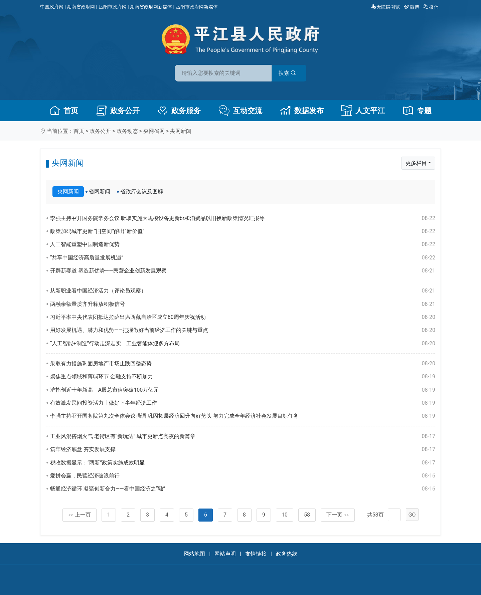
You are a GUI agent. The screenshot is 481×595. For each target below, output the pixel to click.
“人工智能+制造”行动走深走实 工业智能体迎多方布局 (242, 344)
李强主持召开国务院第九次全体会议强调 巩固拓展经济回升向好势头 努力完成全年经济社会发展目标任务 (242, 416)
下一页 (337, 515)
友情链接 (256, 554)
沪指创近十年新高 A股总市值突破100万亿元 (242, 390)
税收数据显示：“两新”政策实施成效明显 (242, 463)
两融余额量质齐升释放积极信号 (242, 304)
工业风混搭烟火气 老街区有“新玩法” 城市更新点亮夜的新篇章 (242, 436)
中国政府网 (51, 6)
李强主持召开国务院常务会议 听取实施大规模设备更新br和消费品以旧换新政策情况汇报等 (242, 218)
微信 (431, 7)
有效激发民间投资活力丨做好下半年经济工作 (242, 403)
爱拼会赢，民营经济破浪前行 (242, 476)
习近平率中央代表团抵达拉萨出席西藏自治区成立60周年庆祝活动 (242, 317)
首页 (63, 111)
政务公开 (118, 111)
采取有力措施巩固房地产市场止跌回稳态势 (242, 364)
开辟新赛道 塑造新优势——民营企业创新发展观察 (242, 271)
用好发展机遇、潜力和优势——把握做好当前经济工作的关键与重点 (242, 330)
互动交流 (240, 111)
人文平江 (363, 111)
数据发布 (302, 111)
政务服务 (179, 111)
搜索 (288, 73)
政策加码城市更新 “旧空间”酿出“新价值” (242, 231)
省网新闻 (99, 191)
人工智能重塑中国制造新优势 (242, 244)
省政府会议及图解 (141, 191)
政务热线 (286, 554)
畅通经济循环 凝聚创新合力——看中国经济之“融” (242, 489)
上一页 (79, 515)
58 (307, 515)
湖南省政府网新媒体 (151, 6)
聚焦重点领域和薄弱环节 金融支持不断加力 (242, 377)
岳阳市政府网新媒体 (197, 6)
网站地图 (194, 554)
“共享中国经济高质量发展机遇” (242, 258)
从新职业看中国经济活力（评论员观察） (242, 291)
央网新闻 (180, 131)
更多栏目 (416, 163)
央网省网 (154, 131)
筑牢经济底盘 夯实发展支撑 (242, 449)
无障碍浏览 (385, 7)
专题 (417, 111)
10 (285, 515)
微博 (412, 7)
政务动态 (127, 131)
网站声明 (225, 554)
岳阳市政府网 (113, 6)
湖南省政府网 (81, 6)
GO (412, 515)
